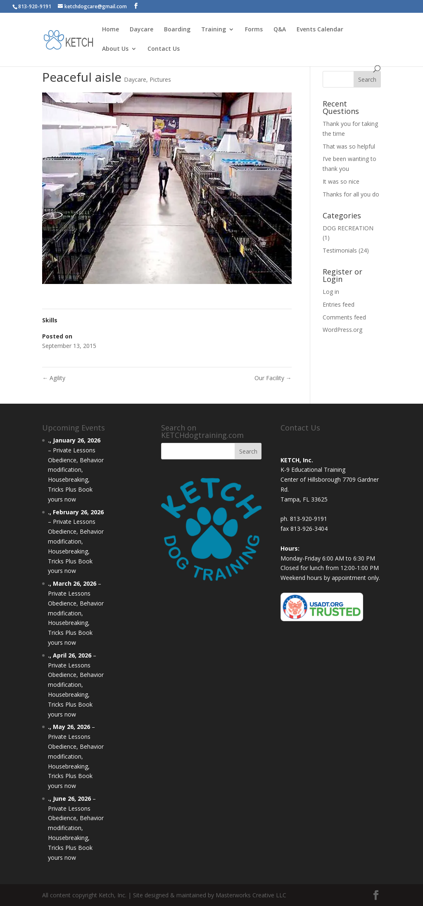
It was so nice (341, 181)
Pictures (160, 79)
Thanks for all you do (351, 194)
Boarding (177, 29)
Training (213, 29)
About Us (115, 49)
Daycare (141, 29)
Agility (53, 378)
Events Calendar (320, 29)
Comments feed (344, 317)
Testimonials (340, 250)
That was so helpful (349, 146)
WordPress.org (342, 330)
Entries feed (338, 304)
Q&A (279, 29)
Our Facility (273, 378)
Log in (331, 292)
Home (110, 29)
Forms (254, 29)
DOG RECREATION (348, 228)
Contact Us (163, 49)
